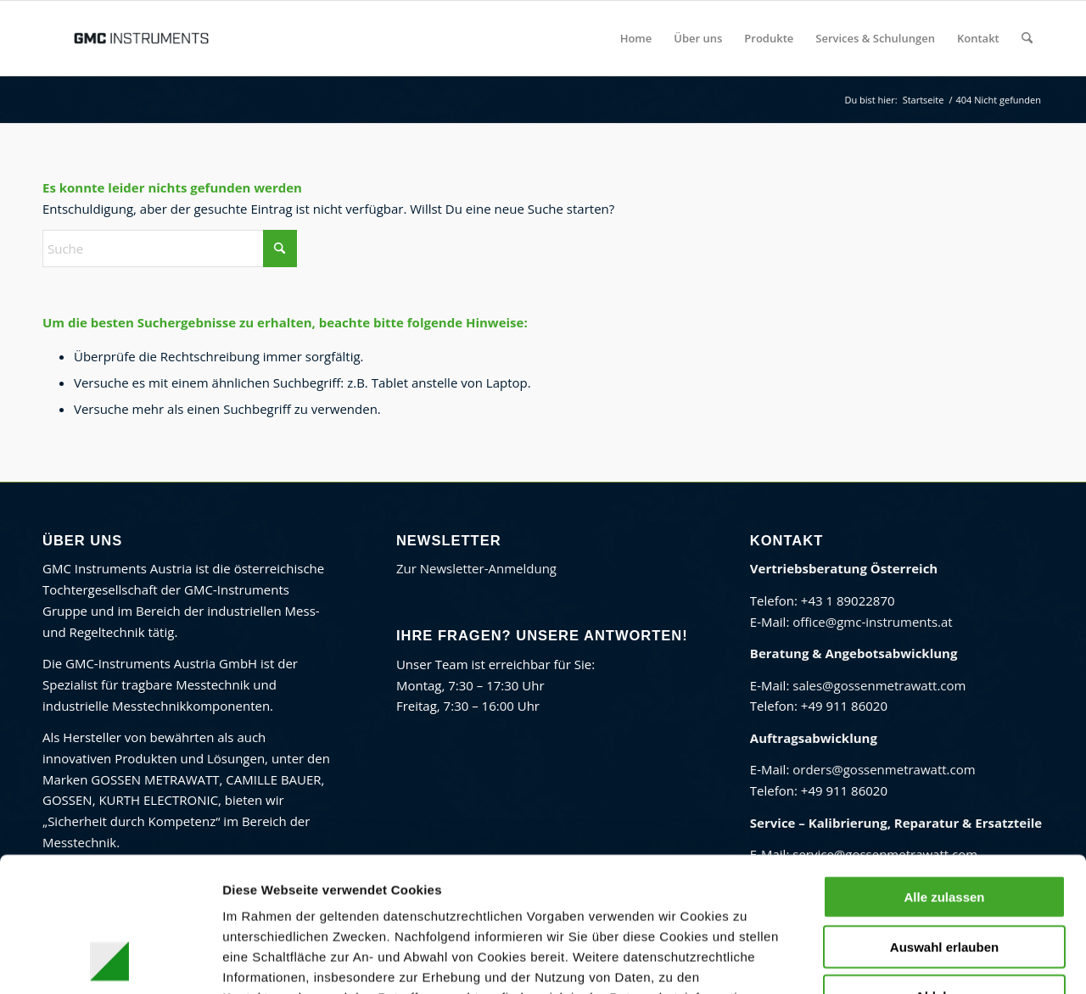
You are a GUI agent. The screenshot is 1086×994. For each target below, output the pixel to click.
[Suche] (1027, 38)
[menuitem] (636, 38)
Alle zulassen (944, 770)
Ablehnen (944, 870)
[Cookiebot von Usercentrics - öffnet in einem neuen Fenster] (110, 961)
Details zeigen (878, 960)
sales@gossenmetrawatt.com (879, 685)
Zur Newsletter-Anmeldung (476, 568)
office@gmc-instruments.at (872, 621)
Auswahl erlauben (944, 820)
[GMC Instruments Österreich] (140, 38)
